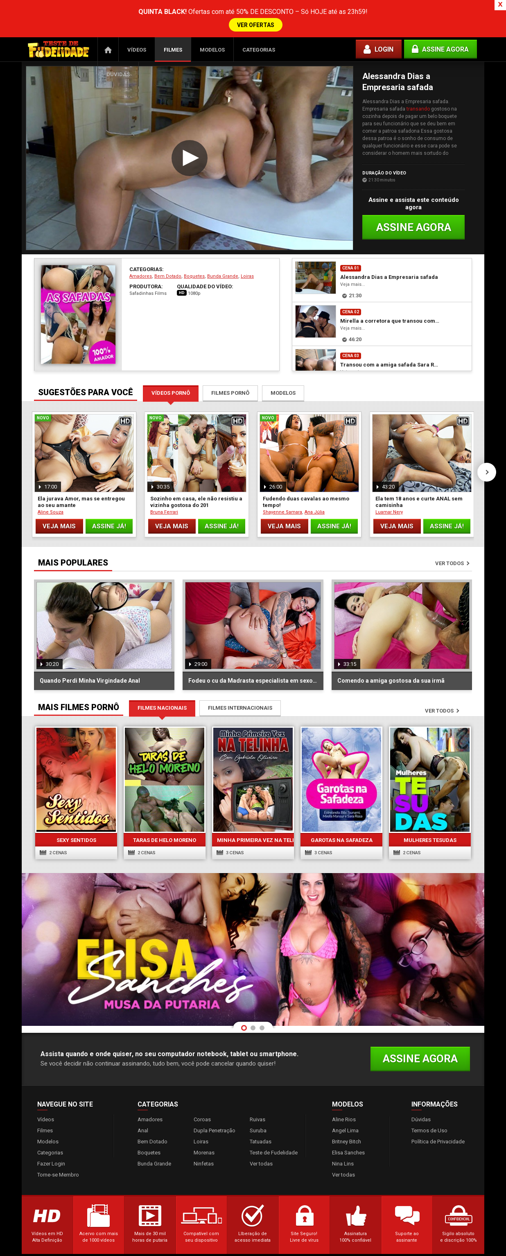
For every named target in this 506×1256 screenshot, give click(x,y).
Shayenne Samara (282, 482)
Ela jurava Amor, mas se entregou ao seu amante (81, 472)
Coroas (202, 1089)
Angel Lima (345, 1101)
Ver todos (449, 533)
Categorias (258, 20)
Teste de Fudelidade (274, 1123)
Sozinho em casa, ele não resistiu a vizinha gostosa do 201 (196, 472)
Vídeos (136, 20)
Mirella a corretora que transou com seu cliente (389, 291)
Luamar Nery (389, 482)
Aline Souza (50, 482)
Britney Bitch (346, 1112)
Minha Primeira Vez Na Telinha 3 (253, 810)
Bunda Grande (222, 246)
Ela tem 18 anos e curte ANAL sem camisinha (419, 472)
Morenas (204, 1123)
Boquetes (194, 246)
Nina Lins (343, 1134)
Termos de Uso (429, 1101)
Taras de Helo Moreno (164, 810)
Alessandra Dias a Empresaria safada (389, 247)
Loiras (247, 246)
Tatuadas (260, 1112)
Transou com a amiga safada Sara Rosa (389, 335)
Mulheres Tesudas (430, 810)
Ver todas (261, 1134)
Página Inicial (108, 19)
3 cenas (230, 823)
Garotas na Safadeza (342, 810)
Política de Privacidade (438, 1112)
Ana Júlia (315, 482)
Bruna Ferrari (164, 482)
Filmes (173, 20)
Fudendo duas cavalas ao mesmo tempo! (306, 472)
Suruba (258, 1101)
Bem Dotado (167, 246)
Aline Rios (344, 1089)
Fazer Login (51, 1134)
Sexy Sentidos (76, 810)
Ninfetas (204, 1134)
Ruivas (257, 1089)
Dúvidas (118, 44)
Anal (143, 1101)
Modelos (212, 20)
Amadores (140, 246)
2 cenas (53, 823)
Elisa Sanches (348, 1123)
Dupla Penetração (214, 1101)
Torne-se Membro (58, 1145)
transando (418, 79)
